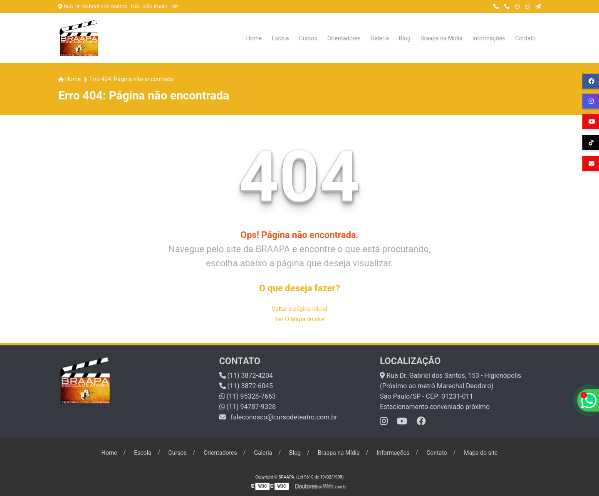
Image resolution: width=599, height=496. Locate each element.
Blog (405, 38)
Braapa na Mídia (442, 38)
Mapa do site (481, 452)
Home (254, 38)
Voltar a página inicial (299, 308)
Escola (280, 38)
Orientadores (344, 38)
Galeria (380, 38)
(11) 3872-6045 (246, 386)
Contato (525, 38)
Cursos (308, 38)
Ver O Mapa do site (299, 319)
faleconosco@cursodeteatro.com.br (278, 417)
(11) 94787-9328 (247, 407)
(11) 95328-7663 (247, 396)
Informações (489, 38)
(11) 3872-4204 (246, 375)
